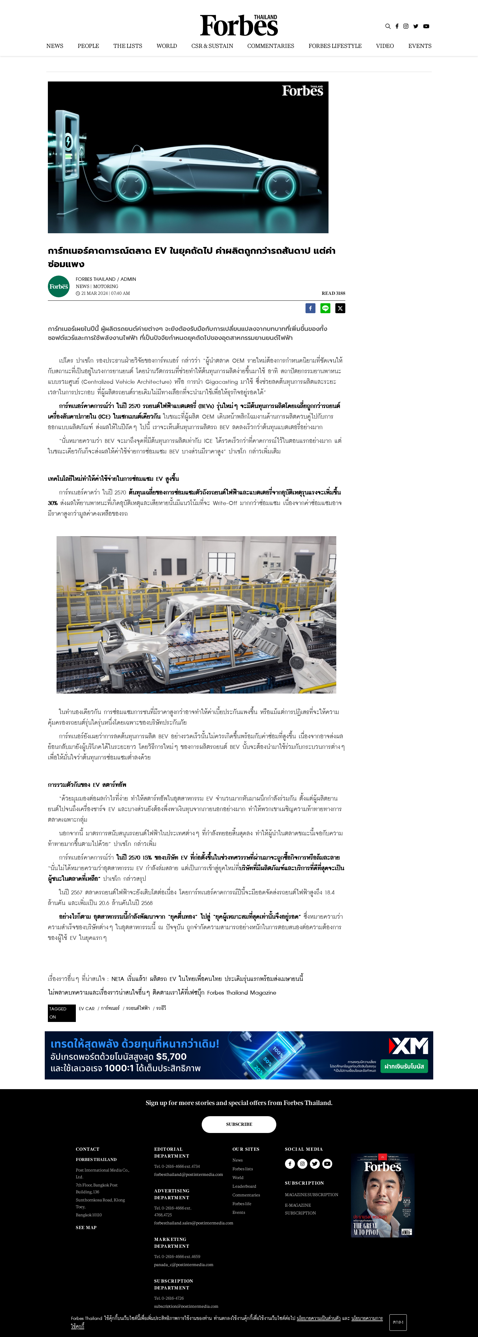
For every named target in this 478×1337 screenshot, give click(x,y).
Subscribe (239, 1124)
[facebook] (310, 310)
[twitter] (340, 310)
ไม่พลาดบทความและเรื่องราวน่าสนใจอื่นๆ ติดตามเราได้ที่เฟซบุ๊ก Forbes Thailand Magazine (162, 993)
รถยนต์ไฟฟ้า (138, 1008)
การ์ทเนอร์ (110, 1008)
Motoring (105, 286)
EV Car (86, 1009)
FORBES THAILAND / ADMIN (106, 279)
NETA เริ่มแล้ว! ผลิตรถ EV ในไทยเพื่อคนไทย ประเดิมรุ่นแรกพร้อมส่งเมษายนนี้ (207, 979)
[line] (325, 310)
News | (84, 286)
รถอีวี (161, 1008)
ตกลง (398, 1322)
